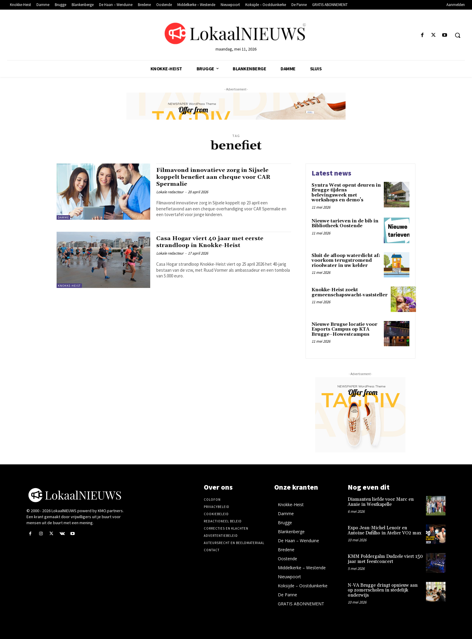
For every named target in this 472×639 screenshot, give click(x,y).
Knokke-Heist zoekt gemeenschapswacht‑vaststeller (350, 292)
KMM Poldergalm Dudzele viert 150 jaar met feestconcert (385, 559)
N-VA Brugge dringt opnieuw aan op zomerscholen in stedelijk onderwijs (383, 590)
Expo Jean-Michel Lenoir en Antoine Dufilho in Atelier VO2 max (384, 530)
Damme (63, 217)
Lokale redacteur (170, 191)
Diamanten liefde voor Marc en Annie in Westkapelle (381, 502)
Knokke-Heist (69, 286)
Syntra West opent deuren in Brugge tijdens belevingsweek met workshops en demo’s (346, 192)
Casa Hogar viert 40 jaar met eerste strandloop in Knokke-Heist (214, 241)
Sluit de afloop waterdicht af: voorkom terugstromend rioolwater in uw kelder (346, 260)
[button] (457, 35)
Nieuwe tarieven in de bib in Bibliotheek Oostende (345, 223)
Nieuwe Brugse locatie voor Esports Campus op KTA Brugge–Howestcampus (344, 329)
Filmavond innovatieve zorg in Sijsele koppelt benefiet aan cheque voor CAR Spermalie (218, 177)
